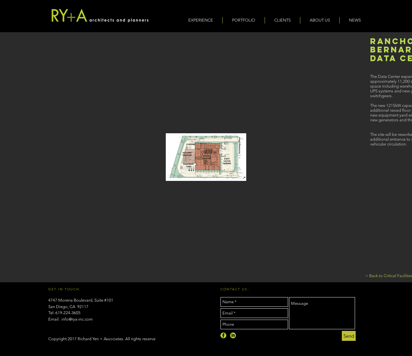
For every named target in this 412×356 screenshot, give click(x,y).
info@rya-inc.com (77, 319)
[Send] (349, 336)
